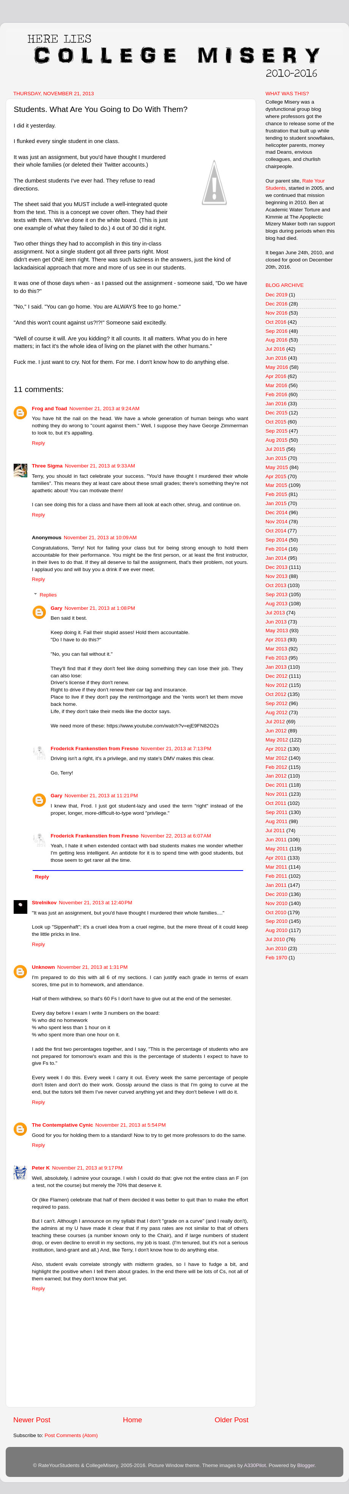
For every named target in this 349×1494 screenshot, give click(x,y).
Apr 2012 (276, 749)
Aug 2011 (277, 821)
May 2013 (277, 630)
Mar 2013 (276, 649)
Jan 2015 (276, 503)
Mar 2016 (276, 385)
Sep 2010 (277, 921)
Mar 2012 (276, 758)
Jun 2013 (276, 622)
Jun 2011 (276, 839)
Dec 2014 (277, 512)
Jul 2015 (275, 449)
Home (132, 1420)
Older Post (231, 1420)
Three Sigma (47, 466)
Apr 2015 (276, 476)
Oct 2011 (276, 803)
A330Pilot (255, 1465)
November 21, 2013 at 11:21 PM (101, 795)
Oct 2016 (276, 322)
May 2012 (277, 740)
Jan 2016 (276, 403)
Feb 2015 (276, 494)
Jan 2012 (276, 776)
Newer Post (31, 1420)
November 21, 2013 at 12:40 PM (95, 902)
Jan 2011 (276, 885)
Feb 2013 (276, 658)
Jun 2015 (276, 458)
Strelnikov (44, 902)
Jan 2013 (276, 667)
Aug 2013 (277, 603)
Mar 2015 (276, 485)
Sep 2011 (277, 812)
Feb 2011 (276, 876)
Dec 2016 (277, 304)
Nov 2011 (277, 794)
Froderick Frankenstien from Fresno (95, 748)
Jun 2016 (276, 358)
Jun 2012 (276, 731)
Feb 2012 (276, 767)
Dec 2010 (277, 894)
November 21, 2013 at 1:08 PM (99, 608)
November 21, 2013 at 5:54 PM (130, 1125)
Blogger (305, 1465)
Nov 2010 (277, 903)
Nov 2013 (277, 576)
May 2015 (277, 467)
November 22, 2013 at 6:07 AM (176, 836)
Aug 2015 (277, 440)
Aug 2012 (277, 712)
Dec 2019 (277, 295)
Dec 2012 (277, 676)
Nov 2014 (277, 521)
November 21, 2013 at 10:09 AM (100, 537)
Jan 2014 (276, 558)
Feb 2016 (276, 394)
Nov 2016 (277, 313)
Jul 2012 (275, 721)
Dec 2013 (277, 567)
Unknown (43, 967)
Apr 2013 (276, 639)
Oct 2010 (276, 912)
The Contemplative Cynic (62, 1125)
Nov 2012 (277, 685)
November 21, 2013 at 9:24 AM (104, 408)
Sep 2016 (277, 331)
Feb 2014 (276, 549)
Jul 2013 (275, 613)
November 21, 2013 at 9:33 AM (100, 466)
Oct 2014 (276, 531)
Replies (48, 595)
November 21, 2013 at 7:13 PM (176, 748)
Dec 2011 (277, 785)
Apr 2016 (276, 376)
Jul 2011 (275, 830)
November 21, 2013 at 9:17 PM (87, 1168)
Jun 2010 (276, 948)
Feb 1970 (276, 957)
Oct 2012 (276, 694)
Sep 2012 (277, 703)
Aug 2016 (277, 340)
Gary (57, 608)
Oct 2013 (276, 585)
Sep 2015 (277, 431)
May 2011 (277, 849)
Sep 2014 (277, 540)
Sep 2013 (277, 594)
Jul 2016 (275, 349)
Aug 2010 (277, 930)
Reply (38, 443)
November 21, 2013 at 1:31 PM (92, 967)
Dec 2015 (277, 413)
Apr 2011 (276, 858)
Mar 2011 (276, 867)
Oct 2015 (276, 422)
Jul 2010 (275, 939)
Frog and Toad (49, 408)
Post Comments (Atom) (71, 1435)
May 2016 (277, 367)
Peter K (41, 1168)
